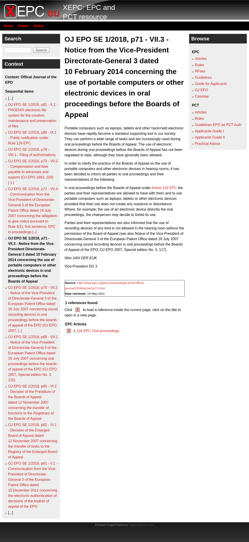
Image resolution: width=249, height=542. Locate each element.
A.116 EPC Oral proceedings (96, 331)
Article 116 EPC (164, 188)
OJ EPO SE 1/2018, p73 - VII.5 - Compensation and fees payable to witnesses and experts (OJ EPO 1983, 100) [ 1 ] (33, 172)
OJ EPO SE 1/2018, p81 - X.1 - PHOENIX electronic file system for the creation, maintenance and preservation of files (33, 115)
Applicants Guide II (210, 137)
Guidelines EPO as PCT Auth (218, 125)
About (38, 26)
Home (8, 26)
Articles (201, 59)
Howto (23, 26)
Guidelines (203, 77)
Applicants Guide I (209, 131)
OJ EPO (201, 90)
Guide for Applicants (211, 84)
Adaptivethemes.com (141, 525)
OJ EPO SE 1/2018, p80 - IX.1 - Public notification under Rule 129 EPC (32, 138)
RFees (200, 71)
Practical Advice (207, 144)
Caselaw (202, 96)
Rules (199, 65)
